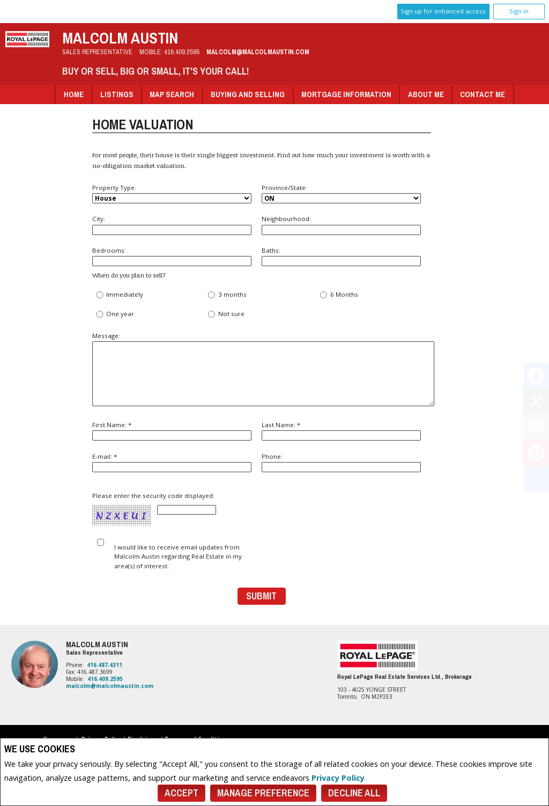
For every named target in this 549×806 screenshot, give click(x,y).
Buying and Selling (248, 94)
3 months (226, 294)
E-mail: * (171, 462)
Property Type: (171, 193)
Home (74, 94)
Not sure (225, 314)
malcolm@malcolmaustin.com (257, 51)
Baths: (341, 256)
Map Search (172, 94)
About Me (426, 94)
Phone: (341, 462)
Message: (261, 369)
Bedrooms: (171, 256)
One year (115, 314)
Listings (116, 94)
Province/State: (341, 193)
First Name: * (171, 431)
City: (171, 225)
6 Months (338, 294)
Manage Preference (263, 793)
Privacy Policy (338, 778)
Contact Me (482, 94)
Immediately (119, 294)
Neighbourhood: (341, 225)
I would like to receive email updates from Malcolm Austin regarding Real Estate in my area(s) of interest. (178, 556)
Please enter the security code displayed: (154, 509)
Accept (181, 793)
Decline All (354, 793)
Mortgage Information (346, 94)
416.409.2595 (181, 51)
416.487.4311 (104, 665)
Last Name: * (341, 431)
